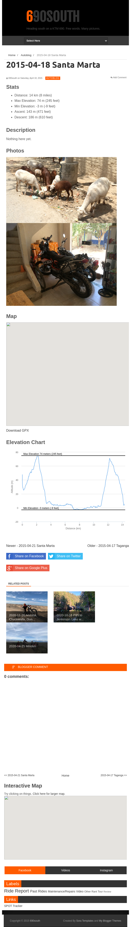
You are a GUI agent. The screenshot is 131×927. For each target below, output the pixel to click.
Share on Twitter (64, 556)
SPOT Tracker (13, 906)
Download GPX (17, 430)
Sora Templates (84, 920)
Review (107, 891)
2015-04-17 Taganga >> (114, 775)
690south (53, 16)
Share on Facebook (25, 556)
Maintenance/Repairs (61, 891)
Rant (94, 891)
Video (80, 891)
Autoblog (52, 78)
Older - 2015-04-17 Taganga (108, 546)
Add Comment (119, 78)
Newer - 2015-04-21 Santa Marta (30, 546)
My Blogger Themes (110, 920)
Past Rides (38, 891)
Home (65, 775)
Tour (100, 891)
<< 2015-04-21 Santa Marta (19, 775)
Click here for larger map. (49, 793)
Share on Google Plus (26, 568)
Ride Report (16, 890)
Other (87, 891)
